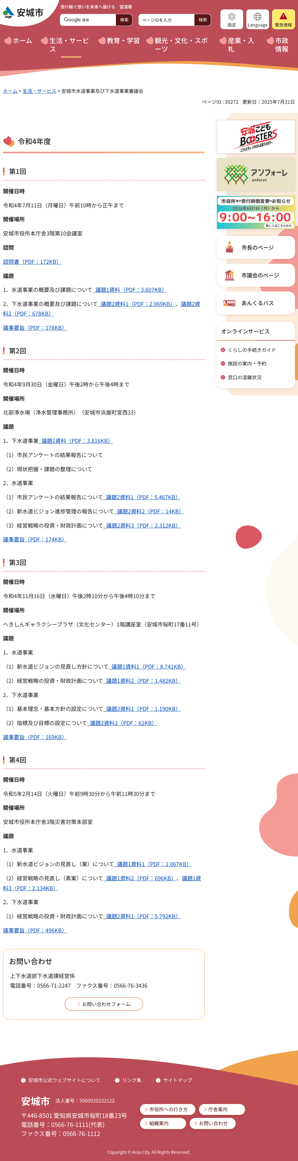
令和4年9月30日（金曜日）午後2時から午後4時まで (66, 384)
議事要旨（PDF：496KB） (35, 930)
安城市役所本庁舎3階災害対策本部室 (48, 821)
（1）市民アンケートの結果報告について (53, 455)
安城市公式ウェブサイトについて (64, 1080)
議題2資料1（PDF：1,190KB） (143, 708)
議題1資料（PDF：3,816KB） (77, 440)
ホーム (10, 90)
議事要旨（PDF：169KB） (35, 737)
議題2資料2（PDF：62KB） (123, 723)
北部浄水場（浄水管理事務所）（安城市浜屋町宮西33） (71, 412)
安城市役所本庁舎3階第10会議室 (42, 233)
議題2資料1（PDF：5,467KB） (143, 497)
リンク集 (131, 1080)
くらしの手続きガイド (252, 349)
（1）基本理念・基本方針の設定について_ (54, 708)
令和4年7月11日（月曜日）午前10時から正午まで (63, 205)
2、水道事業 (18, 483)
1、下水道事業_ (22, 440)
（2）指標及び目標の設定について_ (46, 723)
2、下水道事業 (21, 695)
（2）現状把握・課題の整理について (47, 469)
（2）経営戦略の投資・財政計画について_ (54, 680)
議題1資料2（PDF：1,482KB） (143, 680)
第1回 (17, 171)
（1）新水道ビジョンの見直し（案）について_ (60, 864)
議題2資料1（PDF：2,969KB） (138, 304)
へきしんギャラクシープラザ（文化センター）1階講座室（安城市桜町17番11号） (102, 624)
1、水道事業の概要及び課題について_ (49, 289)
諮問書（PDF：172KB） (32, 261)
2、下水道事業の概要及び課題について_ (52, 304)
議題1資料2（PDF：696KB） (141, 878)
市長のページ (257, 247)
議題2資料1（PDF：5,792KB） (143, 916)
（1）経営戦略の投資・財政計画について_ (54, 916)
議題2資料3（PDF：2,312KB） (143, 525)
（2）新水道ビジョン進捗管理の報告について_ (60, 511)
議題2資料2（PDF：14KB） (150, 511)
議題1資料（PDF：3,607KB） (131, 289)
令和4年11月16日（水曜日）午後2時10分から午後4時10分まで (79, 596)
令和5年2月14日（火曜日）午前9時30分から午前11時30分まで (79, 793)
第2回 (17, 350)
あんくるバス (257, 303)
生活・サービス (39, 90)
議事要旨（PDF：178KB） (35, 327)
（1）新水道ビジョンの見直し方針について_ (57, 666)
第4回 (17, 759)
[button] (231, 19)
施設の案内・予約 (247, 363)
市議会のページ (260, 275)
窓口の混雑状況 (245, 377)
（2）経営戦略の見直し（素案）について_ (54, 878)
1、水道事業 (18, 652)
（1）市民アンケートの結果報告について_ (54, 497)
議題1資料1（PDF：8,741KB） (149, 666)
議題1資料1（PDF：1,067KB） (154, 864)
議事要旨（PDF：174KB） (35, 539)
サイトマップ (177, 1080)
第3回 (17, 562)
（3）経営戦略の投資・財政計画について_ (54, 525)
